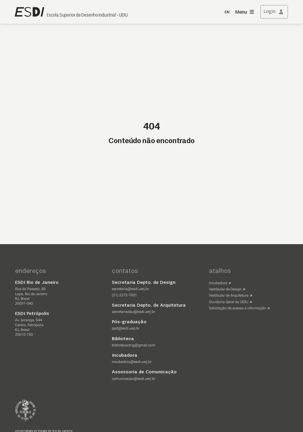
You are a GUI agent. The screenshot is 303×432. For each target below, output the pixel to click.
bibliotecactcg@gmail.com (133, 345)
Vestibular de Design (225, 289)
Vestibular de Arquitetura (229, 295)
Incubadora (218, 283)
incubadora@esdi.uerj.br (132, 362)
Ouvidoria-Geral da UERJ (228, 302)
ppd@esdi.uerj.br (125, 328)
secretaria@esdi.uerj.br (130, 289)
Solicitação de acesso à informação (237, 308)
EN (227, 12)
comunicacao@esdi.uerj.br (133, 379)
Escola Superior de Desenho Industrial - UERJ (87, 15)
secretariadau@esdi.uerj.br (133, 312)
